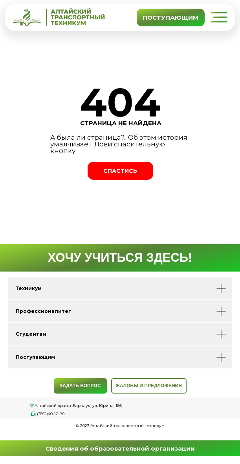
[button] (219, 17)
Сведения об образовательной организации (120, 448)
